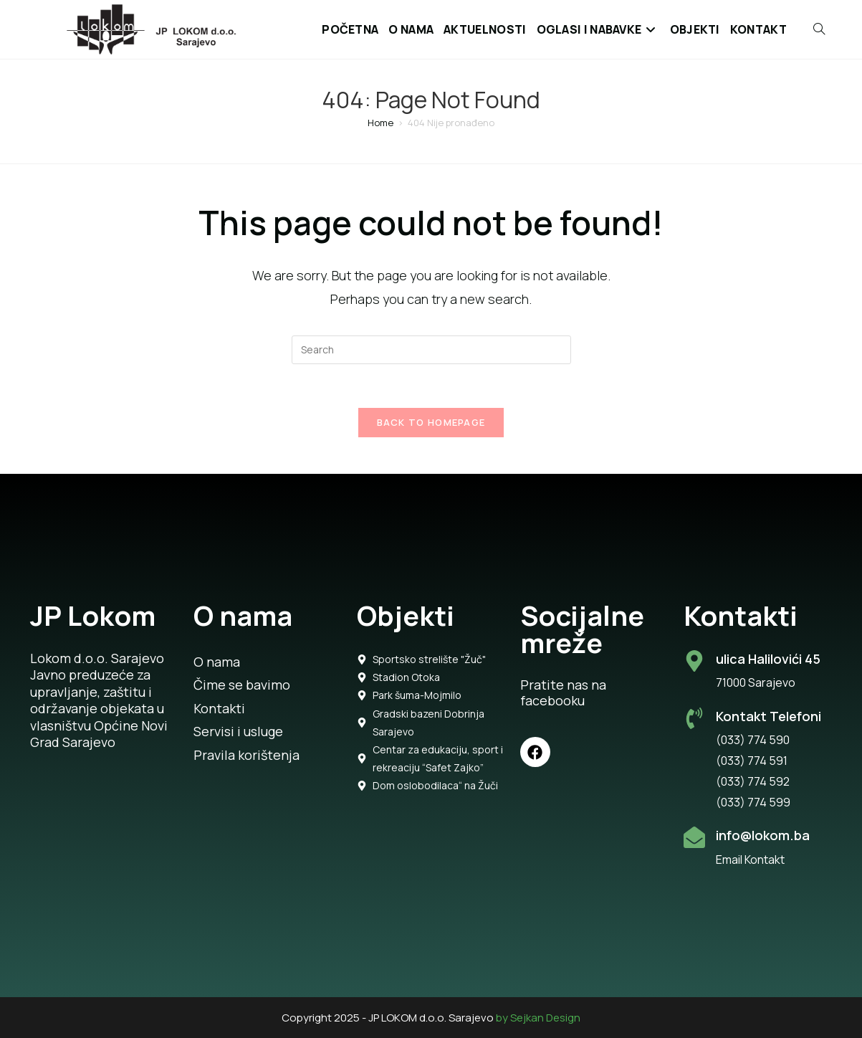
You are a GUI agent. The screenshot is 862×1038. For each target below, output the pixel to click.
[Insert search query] (431, 349)
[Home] (380, 122)
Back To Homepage (431, 422)
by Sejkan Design (538, 1017)
